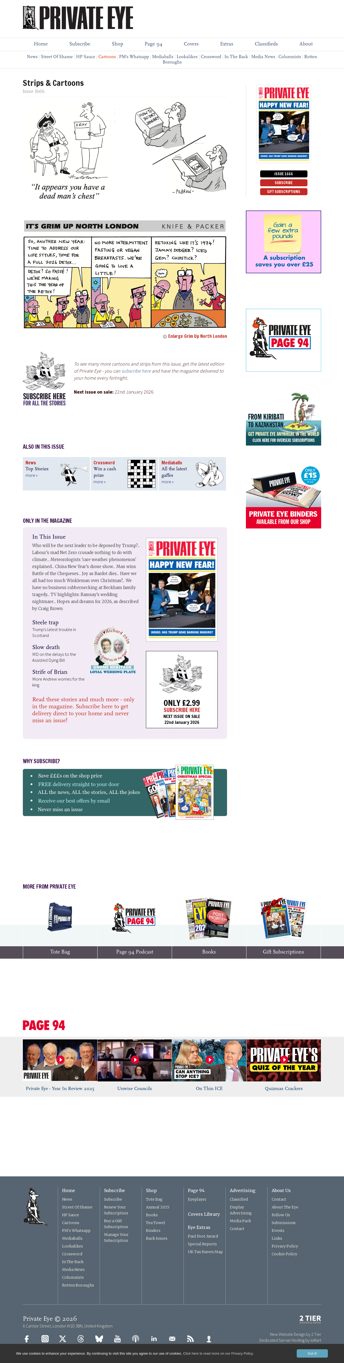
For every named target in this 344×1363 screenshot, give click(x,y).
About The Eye (285, 1207)
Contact (237, 1228)
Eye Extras (199, 1227)
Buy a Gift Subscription (116, 1223)
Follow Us (281, 1215)
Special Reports (202, 1244)
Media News (263, 57)
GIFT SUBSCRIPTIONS (283, 191)
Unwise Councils (134, 1088)
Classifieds (266, 44)
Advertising (242, 1190)
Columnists (289, 57)
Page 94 (153, 44)
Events (278, 1230)
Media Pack (240, 1220)
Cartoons (70, 1222)
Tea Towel (155, 1222)
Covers (191, 44)
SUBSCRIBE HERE (182, 710)
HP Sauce (85, 57)
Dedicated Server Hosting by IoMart (290, 1340)
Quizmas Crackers (284, 1088)
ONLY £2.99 (182, 703)
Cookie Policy (284, 1254)
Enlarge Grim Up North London (197, 336)
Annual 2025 (157, 1207)
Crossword (211, 57)
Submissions (284, 1222)
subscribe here (136, 371)
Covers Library (204, 1214)
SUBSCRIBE (284, 182)
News (32, 57)
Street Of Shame (57, 57)
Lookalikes (187, 57)
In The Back (236, 57)
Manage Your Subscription (116, 1237)
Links (277, 1238)
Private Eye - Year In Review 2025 (60, 1088)
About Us (281, 1190)
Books (152, 1215)
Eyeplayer (197, 1199)
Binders (153, 1230)
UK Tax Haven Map (205, 1251)
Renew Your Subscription (116, 1210)
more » (32, 475)
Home (41, 44)
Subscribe (79, 44)
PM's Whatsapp (134, 57)
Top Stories (37, 469)
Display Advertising (241, 1210)
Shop (117, 44)
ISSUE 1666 (283, 174)
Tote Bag (154, 1199)
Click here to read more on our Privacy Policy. (218, 1353)
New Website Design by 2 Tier (295, 1334)
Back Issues (156, 1238)
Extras (226, 44)
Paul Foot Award (203, 1236)
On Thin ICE (209, 1088)
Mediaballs (162, 57)
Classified (239, 1199)
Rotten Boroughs (78, 1285)
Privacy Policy (285, 1246)
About (306, 44)
